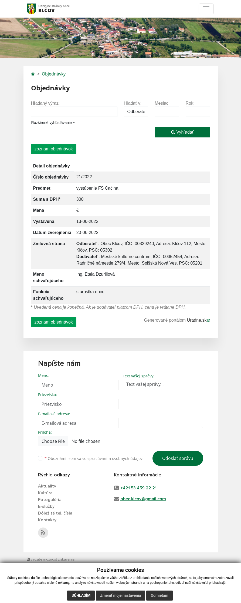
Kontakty (47, 520)
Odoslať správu (177, 458)
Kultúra (45, 493)
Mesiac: (162, 103)
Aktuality (47, 486)
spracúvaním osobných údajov (114, 458)
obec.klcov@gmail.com (143, 499)
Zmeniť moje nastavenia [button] (120, 595)
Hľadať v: (133, 103)
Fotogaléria (50, 499)
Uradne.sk (197, 320)
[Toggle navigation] (206, 9)
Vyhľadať (182, 132)
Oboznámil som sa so (93, 458)
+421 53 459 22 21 (138, 488)
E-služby (46, 506)
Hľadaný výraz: (45, 103)
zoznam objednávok (54, 149)
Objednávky (54, 74)
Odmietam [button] (159, 595)
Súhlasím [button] (81, 595)
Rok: (190, 103)
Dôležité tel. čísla (55, 513)
